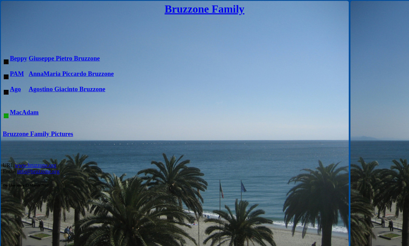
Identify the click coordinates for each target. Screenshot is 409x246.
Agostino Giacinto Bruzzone (67, 89)
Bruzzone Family (204, 9)
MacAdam (24, 112)
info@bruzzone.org (38, 171)
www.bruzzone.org (35, 165)
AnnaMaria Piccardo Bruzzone (71, 73)
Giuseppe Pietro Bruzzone (64, 58)
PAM (17, 73)
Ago (15, 89)
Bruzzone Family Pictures (38, 133)
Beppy (18, 58)
